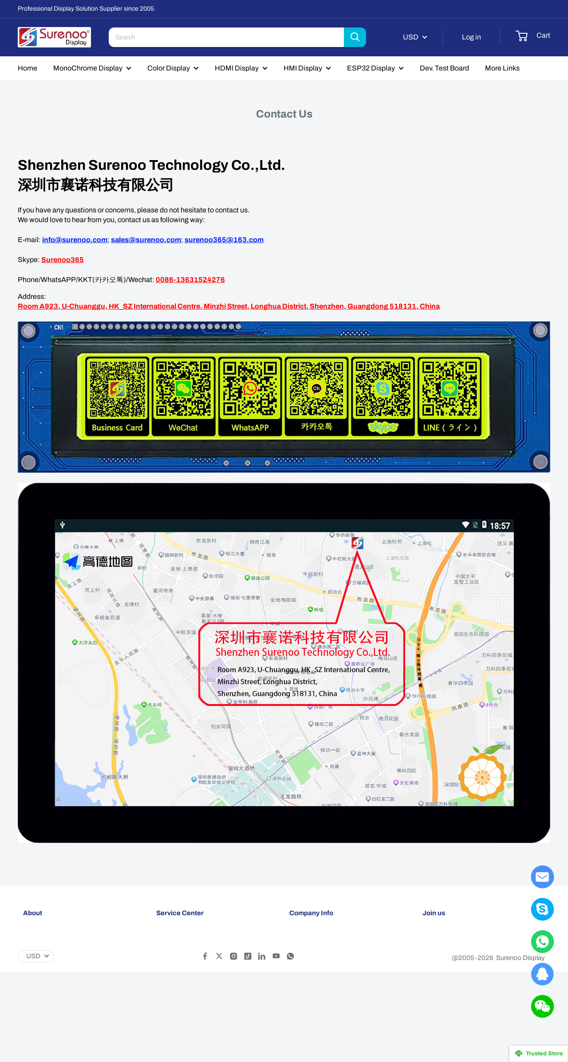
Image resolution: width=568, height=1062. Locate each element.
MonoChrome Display (87, 68)
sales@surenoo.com (146, 239)
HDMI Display (237, 68)
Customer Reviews (317, 967)
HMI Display (303, 68)
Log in (471, 37)
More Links (502, 68)
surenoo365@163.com (224, 239)
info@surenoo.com (74, 239)
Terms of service (180, 981)
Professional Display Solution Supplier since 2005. (87, 8)
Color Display (168, 68)
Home (27, 68)
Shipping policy (178, 937)
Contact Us (305, 952)
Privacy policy (176, 967)
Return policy (175, 952)
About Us (303, 937)
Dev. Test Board (444, 68)
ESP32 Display (371, 68)
